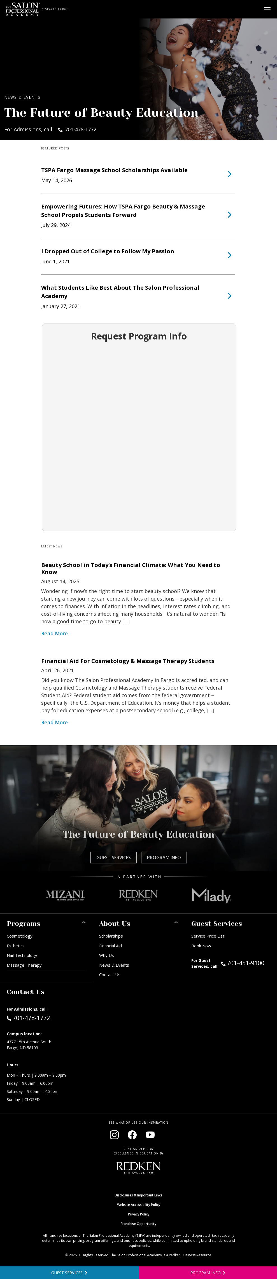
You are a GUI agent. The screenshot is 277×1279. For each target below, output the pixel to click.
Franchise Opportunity (138, 1223)
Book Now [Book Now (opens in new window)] (201, 945)
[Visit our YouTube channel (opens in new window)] (150, 1134)
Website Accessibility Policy (138, 1204)
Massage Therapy (24, 965)
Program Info (164, 857)
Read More (54, 633)
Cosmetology (19, 936)
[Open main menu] (267, 9)
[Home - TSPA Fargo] (22, 9)
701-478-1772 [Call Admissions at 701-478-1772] (28, 1017)
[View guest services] (69, 1272)
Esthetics (16, 945)
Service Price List (207, 936)
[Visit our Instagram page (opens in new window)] (114, 1134)
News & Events (114, 965)
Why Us (106, 955)
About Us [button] (114, 923)
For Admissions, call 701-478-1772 (50, 129)
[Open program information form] (208, 1272)
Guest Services (113, 857)
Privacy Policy (138, 1214)
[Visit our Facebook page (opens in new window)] (132, 1134)
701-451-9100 (245, 963)
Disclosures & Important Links (138, 1195)
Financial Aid (110, 945)
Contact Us (109, 974)
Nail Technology (22, 955)
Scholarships (111, 936)
